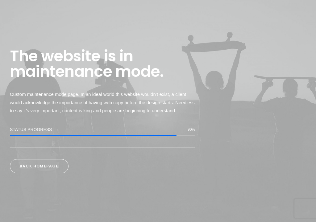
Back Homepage (39, 166)
